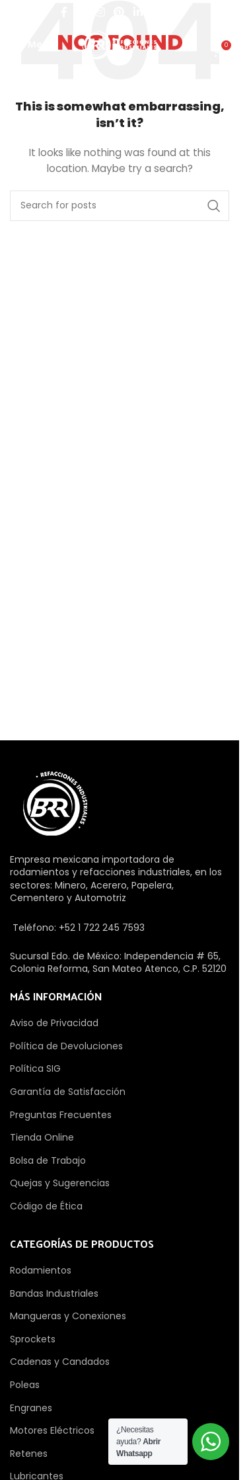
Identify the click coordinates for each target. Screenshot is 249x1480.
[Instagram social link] (100, 12)
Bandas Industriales (54, 1293)
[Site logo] (119, 44)
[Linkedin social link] (138, 12)
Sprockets (32, 1339)
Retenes (29, 1453)
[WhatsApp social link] (155, 12)
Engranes (31, 1408)
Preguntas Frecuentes (61, 1114)
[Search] (119, 206)
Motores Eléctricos (52, 1430)
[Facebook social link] (64, 12)
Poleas (25, 1384)
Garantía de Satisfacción (67, 1091)
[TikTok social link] (174, 12)
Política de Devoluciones (66, 1046)
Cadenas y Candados (60, 1361)
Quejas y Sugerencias (60, 1183)
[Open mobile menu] (32, 45)
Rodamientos (40, 1270)
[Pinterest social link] (119, 12)
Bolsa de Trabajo (48, 1160)
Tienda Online (42, 1137)
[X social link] (81, 12)
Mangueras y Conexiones (68, 1316)
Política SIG (35, 1068)
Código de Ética (46, 1206)
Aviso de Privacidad (54, 1022)
